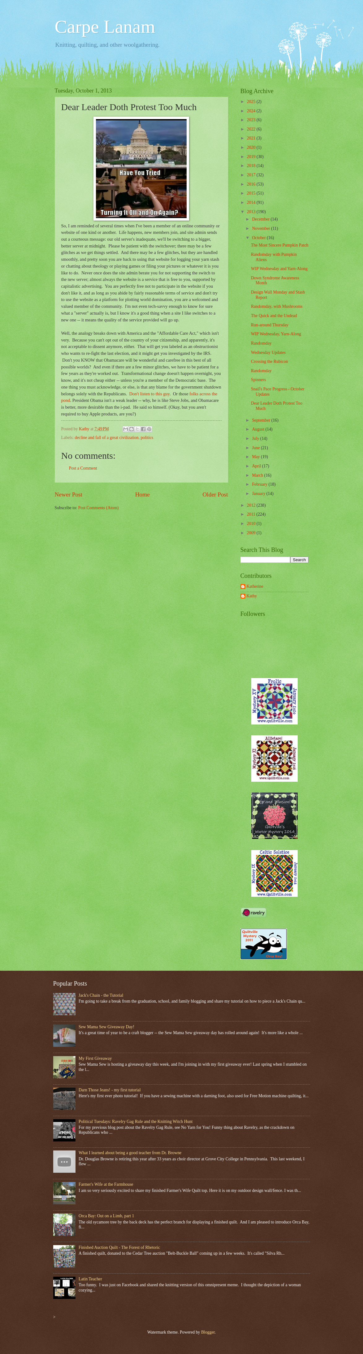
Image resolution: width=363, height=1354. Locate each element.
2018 (252, 165)
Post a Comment (83, 468)
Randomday (261, 343)
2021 (252, 138)
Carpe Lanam (105, 26)
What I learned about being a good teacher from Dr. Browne (130, 1152)
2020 (252, 147)
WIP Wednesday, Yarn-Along (276, 334)
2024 (252, 111)
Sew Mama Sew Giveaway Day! (106, 1027)
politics (147, 437)
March (258, 475)
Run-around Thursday (269, 325)
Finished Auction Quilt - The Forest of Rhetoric (119, 1247)
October (259, 237)
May (256, 456)
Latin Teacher (90, 1279)
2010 (252, 523)
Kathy (252, 596)
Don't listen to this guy (149, 393)
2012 (252, 505)
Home (142, 494)
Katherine (255, 586)
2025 (252, 101)
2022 (252, 129)
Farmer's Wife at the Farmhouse (106, 1184)
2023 (252, 120)
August (258, 429)
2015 (252, 193)
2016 (252, 184)
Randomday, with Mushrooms (277, 306)
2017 (252, 175)
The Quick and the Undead (274, 315)
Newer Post (69, 494)
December (261, 219)
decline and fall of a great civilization (107, 437)
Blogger (208, 1332)
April (257, 466)
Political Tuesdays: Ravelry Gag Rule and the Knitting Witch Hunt (135, 1121)
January (259, 493)
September (261, 420)
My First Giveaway (95, 1058)
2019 (252, 156)
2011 (252, 514)
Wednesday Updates (268, 352)
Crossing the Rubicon (269, 361)
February (260, 484)
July (256, 438)
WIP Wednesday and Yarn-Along (279, 268)
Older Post (215, 494)
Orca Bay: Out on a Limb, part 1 (106, 1216)
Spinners (258, 379)
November (261, 228)
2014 (252, 202)
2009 (252, 533)
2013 (252, 211)
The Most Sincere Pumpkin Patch (279, 245)
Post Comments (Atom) (98, 507)
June (256, 447)
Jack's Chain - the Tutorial (101, 995)
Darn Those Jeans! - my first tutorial (110, 1090)
